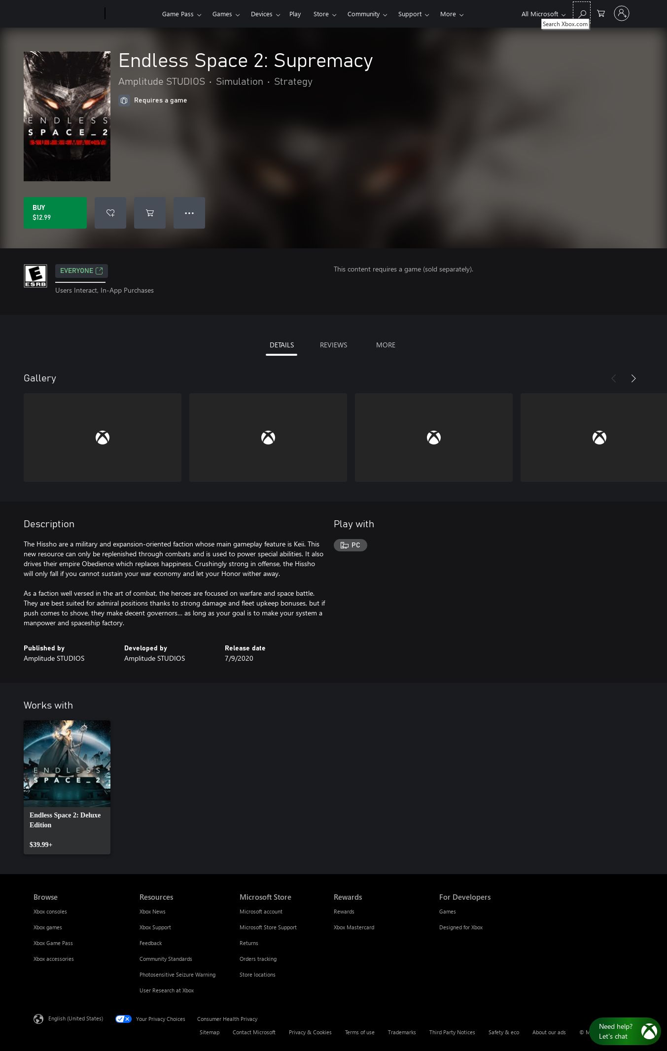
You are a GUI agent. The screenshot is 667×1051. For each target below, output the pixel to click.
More (448, 13)
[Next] (633, 378)
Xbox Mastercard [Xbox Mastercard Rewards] (354, 927)
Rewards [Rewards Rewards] (344, 911)
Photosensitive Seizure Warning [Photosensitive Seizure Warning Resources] (177, 974)
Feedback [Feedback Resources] (151, 943)
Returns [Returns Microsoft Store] (249, 943)
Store (321, 13)
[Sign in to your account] (621, 13)
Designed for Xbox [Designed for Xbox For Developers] (461, 927)
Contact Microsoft (254, 1032)
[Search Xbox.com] (582, 12)
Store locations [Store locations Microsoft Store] (258, 974)
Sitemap (209, 1032)
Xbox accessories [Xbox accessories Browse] (54, 958)
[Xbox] (132, 13)
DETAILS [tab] (282, 344)
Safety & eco (504, 1032)
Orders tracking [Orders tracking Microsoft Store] (258, 958)
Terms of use (360, 1032)
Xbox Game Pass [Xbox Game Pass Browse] (53, 943)
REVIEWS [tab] (333, 344)
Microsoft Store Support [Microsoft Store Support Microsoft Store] (268, 927)
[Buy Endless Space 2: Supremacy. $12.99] (55, 213)
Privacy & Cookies (310, 1032)
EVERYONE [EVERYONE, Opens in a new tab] (81, 271)
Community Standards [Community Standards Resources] (166, 958)
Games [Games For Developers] (447, 911)
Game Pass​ (178, 13)
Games (222, 13)
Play (295, 13)
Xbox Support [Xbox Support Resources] (155, 927)
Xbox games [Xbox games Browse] (48, 927)
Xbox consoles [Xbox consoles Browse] (50, 911)
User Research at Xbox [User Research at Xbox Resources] (167, 990)
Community (364, 13)
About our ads (549, 1032)
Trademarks (402, 1032)
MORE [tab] (385, 344)
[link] (67, 787)
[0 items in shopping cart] (601, 12)
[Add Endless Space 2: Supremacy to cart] (150, 213)
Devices (262, 13)
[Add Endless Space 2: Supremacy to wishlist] (110, 213)
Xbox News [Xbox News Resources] (153, 911)
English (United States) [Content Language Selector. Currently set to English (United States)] (75, 1018)
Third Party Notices (452, 1032)
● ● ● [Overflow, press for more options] (189, 212)
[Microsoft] (67, 13)
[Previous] (614, 378)
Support (409, 13)
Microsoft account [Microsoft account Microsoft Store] (261, 911)
